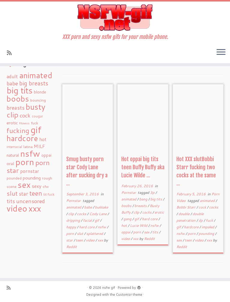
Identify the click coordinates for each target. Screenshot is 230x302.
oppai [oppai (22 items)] (46, 155)
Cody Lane (98, 213)
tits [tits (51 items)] (11, 201)
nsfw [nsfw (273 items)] (30, 153)
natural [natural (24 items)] (13, 155)
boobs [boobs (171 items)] (18, 98)
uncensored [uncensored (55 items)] (30, 201)
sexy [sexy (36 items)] (36, 185)
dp (201, 220)
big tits (156, 199)
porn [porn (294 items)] (24, 161)
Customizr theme (129, 294)
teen (80, 240)
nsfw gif (108, 287)
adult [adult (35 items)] (12, 76)
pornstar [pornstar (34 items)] (29, 171)
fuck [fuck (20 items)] (34, 123)
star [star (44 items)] (23, 193)
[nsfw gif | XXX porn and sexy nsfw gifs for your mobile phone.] (115, 17)
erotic (159, 212)
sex (147, 232)
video (91, 240)
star (70, 240)
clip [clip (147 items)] (13, 114)
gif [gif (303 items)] (36, 129)
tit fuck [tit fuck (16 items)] (49, 194)
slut (80, 233)
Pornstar (74, 200)
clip (71, 213)
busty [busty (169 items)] (35, 106)
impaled (208, 226)
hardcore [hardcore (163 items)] (22, 138)
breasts (141, 205)
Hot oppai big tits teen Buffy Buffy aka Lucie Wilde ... (142, 167)
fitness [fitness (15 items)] (24, 123)
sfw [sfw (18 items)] (46, 186)
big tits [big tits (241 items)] (20, 90)
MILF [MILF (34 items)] (39, 146)
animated (74, 207)
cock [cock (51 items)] (25, 115)
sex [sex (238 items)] (24, 185)
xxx (101, 240)
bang (143, 199)
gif (97, 220)
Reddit (71, 246)
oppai (126, 232)
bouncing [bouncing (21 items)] (38, 100)
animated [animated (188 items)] (35, 75)
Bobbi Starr (186, 207)
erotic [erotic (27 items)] (12, 123)
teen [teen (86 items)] (35, 193)
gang (127, 218)
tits (155, 232)
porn (70, 233)
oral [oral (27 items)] (10, 163)
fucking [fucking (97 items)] (18, 130)
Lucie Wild (139, 225)
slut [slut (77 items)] (12, 193)
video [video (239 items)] (17, 208)
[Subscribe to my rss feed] (11, 53)
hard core (87, 226)
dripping (73, 220)
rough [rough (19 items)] (47, 178)
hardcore (191, 226)
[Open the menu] (221, 52)
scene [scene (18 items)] (11, 186)
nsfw (102, 226)
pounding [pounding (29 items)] (32, 178)
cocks (82, 213)
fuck (210, 220)
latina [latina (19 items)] (28, 146)
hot (124, 225)
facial (88, 220)
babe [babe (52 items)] (12, 83)
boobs (126, 205)
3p (152, 192)
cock (203, 207)
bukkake (101, 207)
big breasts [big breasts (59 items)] (33, 83)
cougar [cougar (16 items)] (37, 116)
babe (88, 207)
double (184, 213)
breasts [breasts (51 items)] (16, 107)
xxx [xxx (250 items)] (34, 208)
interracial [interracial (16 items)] (14, 146)
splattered (95, 233)
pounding (207, 233)
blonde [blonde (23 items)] (40, 92)
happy (71, 226)
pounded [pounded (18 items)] (14, 178)
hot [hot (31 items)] (42, 139)
